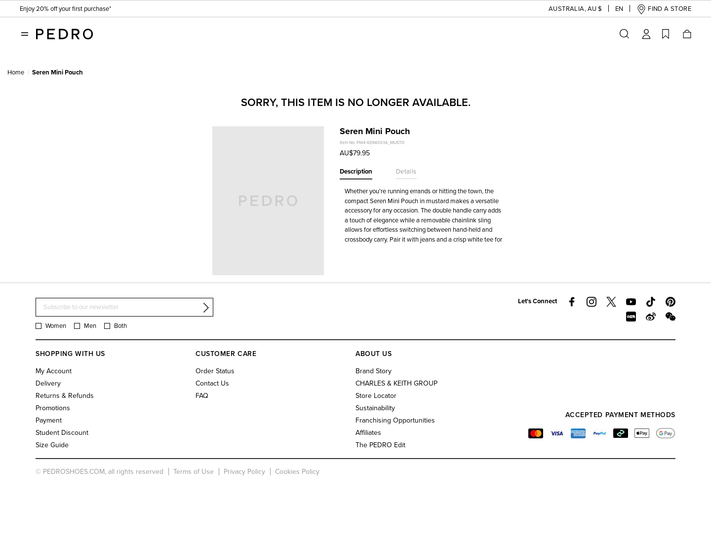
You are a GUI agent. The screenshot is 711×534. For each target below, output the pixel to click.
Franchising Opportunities (395, 420)
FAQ (202, 396)
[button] (567, 9)
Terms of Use (193, 471)
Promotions (53, 408)
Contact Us (212, 383)
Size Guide (52, 445)
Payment (49, 420)
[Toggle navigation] (24, 34)
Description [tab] (356, 172)
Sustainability (375, 408)
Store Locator (376, 396)
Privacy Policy (244, 471)
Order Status (215, 371)
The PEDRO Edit (380, 445)
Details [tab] (406, 172)
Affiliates (368, 432)
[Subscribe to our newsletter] (124, 307)
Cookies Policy (297, 471)
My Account (54, 371)
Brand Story (374, 371)
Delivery (48, 383)
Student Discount (62, 432)
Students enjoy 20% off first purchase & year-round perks (102, 10)
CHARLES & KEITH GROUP (396, 383)
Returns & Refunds (65, 396)
